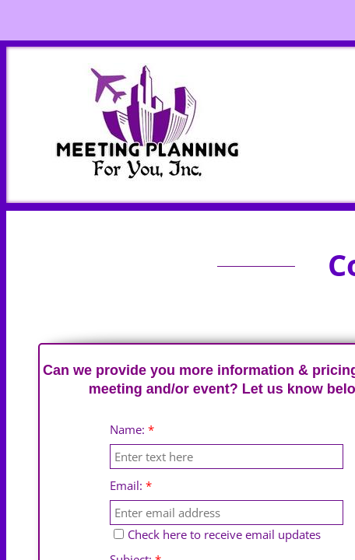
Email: (131, 485)
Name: (132, 429)
